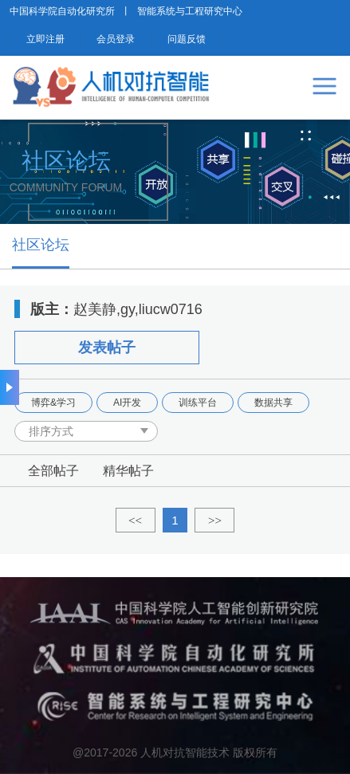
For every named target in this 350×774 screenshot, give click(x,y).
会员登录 (115, 39)
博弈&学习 (53, 402)
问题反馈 (186, 39)
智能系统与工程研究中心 (189, 11)
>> (215, 520)
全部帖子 (53, 470)
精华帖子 (128, 470)
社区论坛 (40, 245)
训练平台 (198, 402)
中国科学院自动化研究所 (62, 11)
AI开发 (127, 402)
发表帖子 (107, 348)
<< (135, 520)
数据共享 (273, 402)
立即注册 (45, 39)
